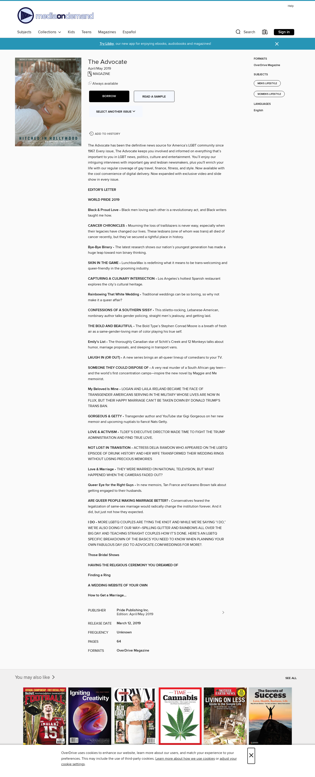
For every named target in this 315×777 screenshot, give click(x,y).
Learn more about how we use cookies (185, 758)
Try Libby (107, 43)
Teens (87, 32)
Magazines (107, 32)
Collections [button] (49, 32)
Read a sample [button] (154, 97)
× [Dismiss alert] (277, 44)
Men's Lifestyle (267, 83)
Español (129, 32)
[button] (244, 33)
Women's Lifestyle (269, 94)
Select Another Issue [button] (116, 112)
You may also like (35, 677)
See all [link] (291, 678)
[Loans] (265, 33)
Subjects (24, 32)
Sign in (284, 32)
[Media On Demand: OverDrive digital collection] (55, 15)
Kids (71, 32)
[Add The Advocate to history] (105, 134)
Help (291, 6)
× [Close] (251, 755)
